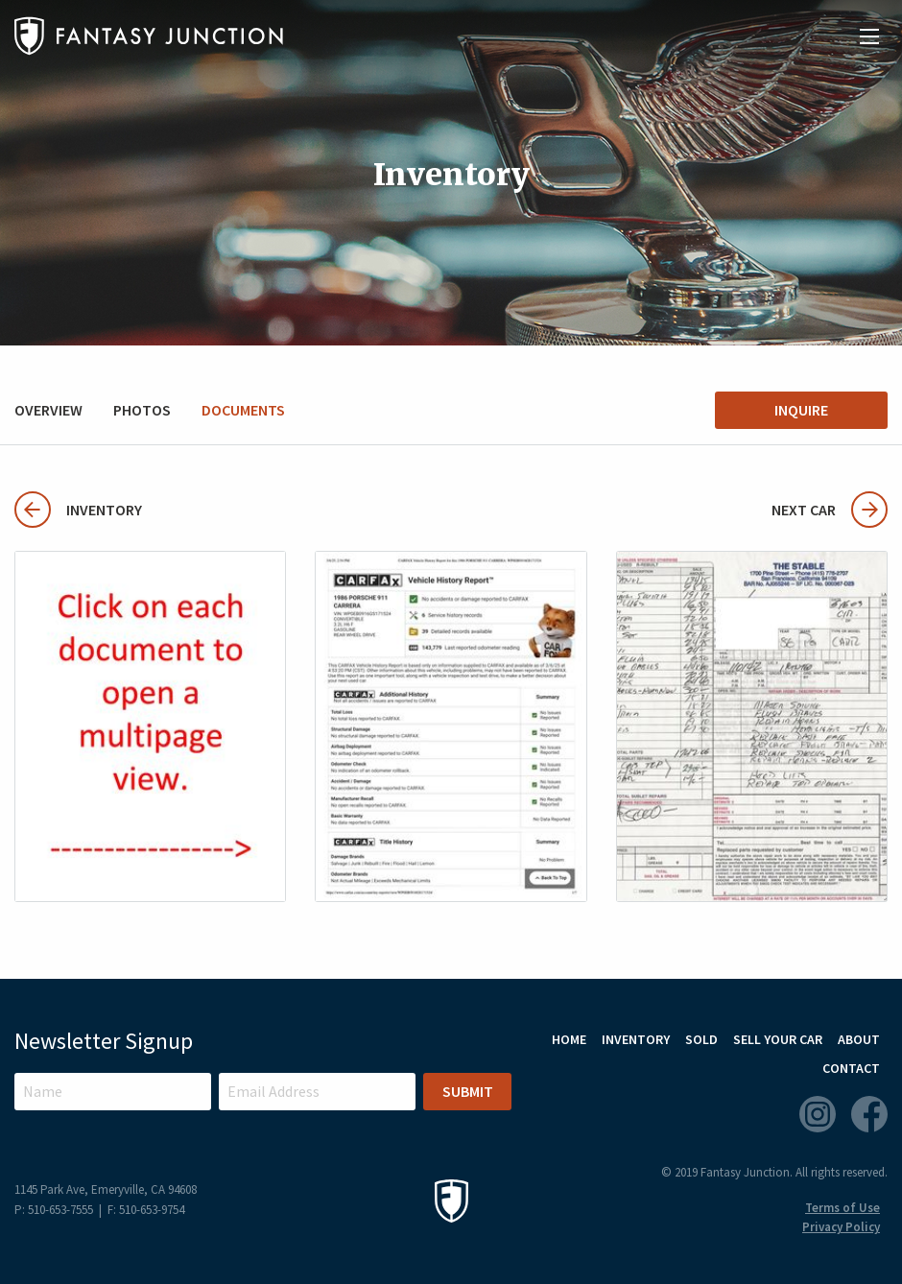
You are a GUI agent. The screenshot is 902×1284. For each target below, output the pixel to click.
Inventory (78, 509)
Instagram (817, 1114)
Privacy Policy (841, 1227)
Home (569, 1039)
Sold (701, 1039)
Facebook (869, 1114)
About (859, 1039)
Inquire (801, 409)
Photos (142, 409)
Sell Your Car (777, 1039)
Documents (243, 409)
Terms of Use (842, 1208)
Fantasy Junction (148, 36)
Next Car (829, 509)
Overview (48, 409)
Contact (851, 1068)
